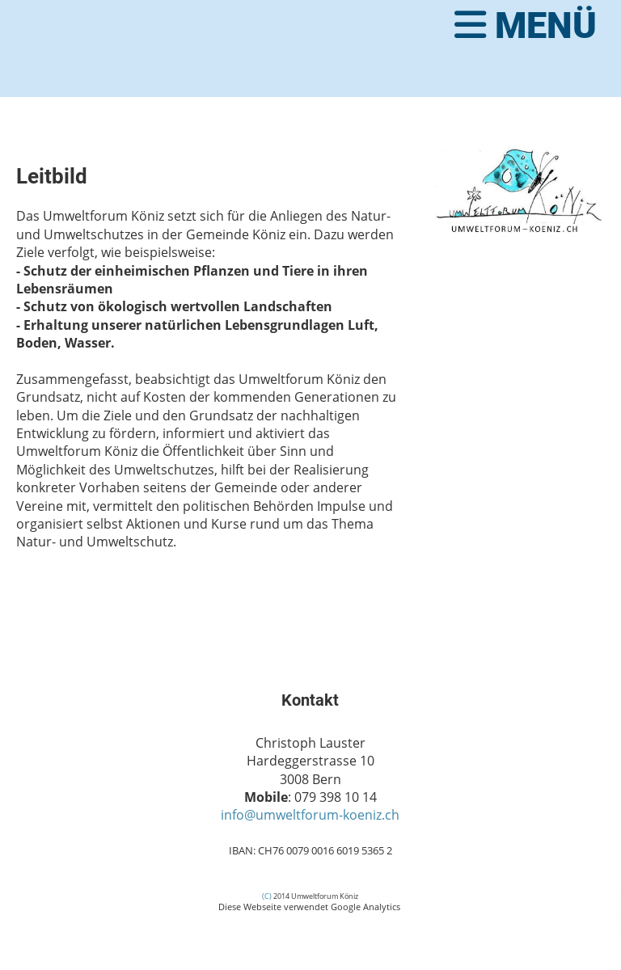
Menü (525, 25)
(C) (267, 896)
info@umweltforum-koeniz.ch (310, 815)
